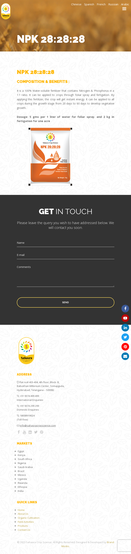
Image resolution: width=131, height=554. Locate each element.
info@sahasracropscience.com (38, 425)
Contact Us (24, 529)
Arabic (125, 4)
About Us (23, 513)
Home (21, 510)
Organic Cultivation (29, 517)
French (101, 4)
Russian (113, 4)
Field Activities (26, 521)
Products (23, 525)
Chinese (76, 4)
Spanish (89, 4)
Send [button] (65, 302)
